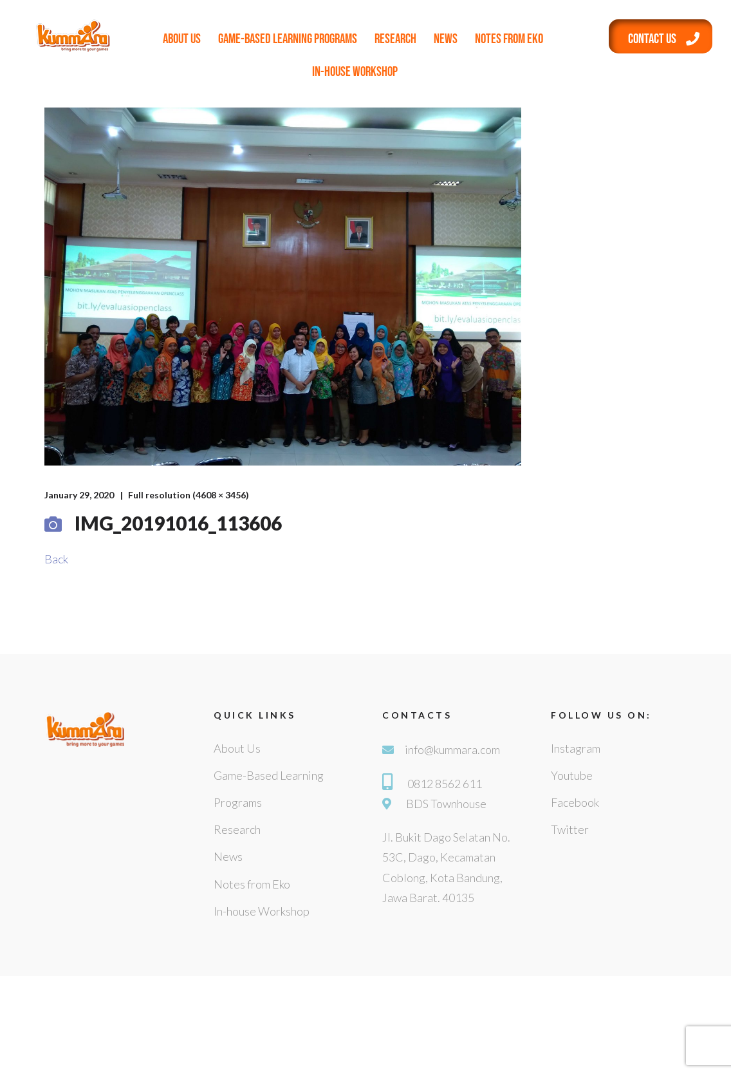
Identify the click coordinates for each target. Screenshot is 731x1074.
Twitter (570, 829)
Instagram (575, 748)
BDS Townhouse (446, 803)
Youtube (572, 775)
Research (395, 39)
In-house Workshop (355, 72)
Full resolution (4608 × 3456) (188, 494)
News (446, 39)
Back (56, 559)
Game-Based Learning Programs (287, 39)
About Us (182, 39)
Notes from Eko (509, 39)
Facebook (575, 802)
